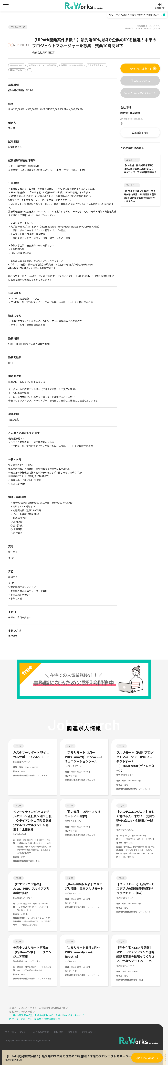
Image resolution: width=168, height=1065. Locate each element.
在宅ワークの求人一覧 (22, 1011)
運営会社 (72, 1032)
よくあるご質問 (41, 1032)
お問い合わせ (89, 1032)
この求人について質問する (140, 92)
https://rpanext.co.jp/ (133, 118)
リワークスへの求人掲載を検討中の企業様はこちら (137, 14)
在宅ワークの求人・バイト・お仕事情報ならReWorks (39, 1007)
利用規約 (58, 1032)
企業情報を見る (140, 132)
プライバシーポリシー (16, 1032)
